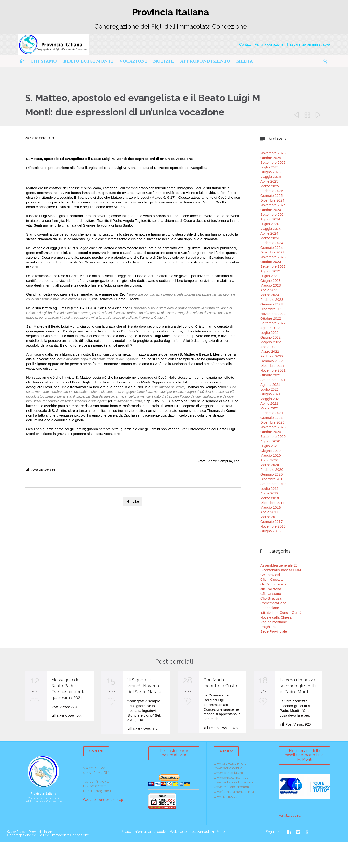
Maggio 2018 (270, 507)
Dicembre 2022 (272, 309)
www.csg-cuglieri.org (230, 763)
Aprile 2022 (269, 347)
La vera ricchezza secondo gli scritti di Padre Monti (298, 685)
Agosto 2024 (270, 219)
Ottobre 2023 (270, 262)
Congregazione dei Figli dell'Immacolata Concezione (48, 835)
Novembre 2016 (273, 526)
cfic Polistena (270, 589)
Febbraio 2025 (271, 191)
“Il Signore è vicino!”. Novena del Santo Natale (144, 685)
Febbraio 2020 (271, 470)
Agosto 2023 (270, 271)
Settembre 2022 (273, 323)
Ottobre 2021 (270, 375)
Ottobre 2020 (270, 432)
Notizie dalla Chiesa (276, 617)
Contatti (245, 44)
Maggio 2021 (270, 399)
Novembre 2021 (273, 370)
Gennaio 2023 (271, 304)
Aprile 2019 (269, 493)
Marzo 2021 (269, 408)
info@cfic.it (103, 791)
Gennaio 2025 (271, 195)
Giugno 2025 (270, 172)
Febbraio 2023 (271, 299)
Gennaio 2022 (271, 361)
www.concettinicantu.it (231, 777)
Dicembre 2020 (272, 422)
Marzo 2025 (269, 186)
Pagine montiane (273, 622)
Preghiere (268, 627)
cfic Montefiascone (275, 584)
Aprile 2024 (269, 233)
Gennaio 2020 (271, 474)
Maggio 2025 (270, 177)
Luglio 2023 (269, 276)
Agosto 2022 (270, 328)
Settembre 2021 (273, 380)
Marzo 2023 (269, 295)
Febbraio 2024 (271, 243)
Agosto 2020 (270, 441)
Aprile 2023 (269, 290)
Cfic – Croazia (271, 579)
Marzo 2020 (269, 465)
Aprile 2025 (269, 181)
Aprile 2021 (269, 403)
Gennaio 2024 (271, 247)
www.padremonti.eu (229, 768)
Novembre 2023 (273, 257)
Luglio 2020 (269, 446)
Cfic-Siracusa (270, 598)
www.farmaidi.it (225, 796)
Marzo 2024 (269, 238)
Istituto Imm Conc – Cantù (280, 612)
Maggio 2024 (270, 229)
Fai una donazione (268, 44)
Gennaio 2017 (271, 522)
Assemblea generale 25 (279, 565)
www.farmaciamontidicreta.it (235, 792)
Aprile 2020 (269, 460)
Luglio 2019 (269, 488)
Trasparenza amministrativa (308, 44)
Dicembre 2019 (272, 479)
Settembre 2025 (273, 162)
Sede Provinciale (273, 631)
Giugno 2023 (270, 281)
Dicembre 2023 (272, 252)
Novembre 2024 (273, 205)
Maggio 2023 (270, 285)
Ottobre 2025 (270, 158)
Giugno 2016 (270, 531)
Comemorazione (273, 603)
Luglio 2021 (269, 389)
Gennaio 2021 (271, 418)
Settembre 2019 (273, 484)
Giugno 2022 (270, 337)
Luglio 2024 (269, 224)
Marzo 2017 (269, 517)
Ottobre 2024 (270, 210)
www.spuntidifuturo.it (229, 773)
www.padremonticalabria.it (234, 782)
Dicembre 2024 (272, 200)
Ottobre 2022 (270, 318)
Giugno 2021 (270, 394)
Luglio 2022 (269, 333)
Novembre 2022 (273, 314)
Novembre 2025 (273, 153)
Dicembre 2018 (272, 503)
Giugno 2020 (270, 451)
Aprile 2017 (269, 512)
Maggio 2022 (270, 342)
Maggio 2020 (270, 455)
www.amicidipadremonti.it (233, 787)
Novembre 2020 (273, 427)
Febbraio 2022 (271, 356)
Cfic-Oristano (270, 594)
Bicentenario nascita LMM (280, 570)
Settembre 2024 (273, 214)
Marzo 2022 (269, 351)
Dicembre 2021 (272, 366)
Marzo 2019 (269, 498)
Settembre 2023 (273, 266)
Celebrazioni (270, 575)
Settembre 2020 (273, 436)
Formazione (269, 608)
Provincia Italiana (41, 832)
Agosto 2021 (270, 384)
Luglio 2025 (269, 167)
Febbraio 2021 (271, 413)
